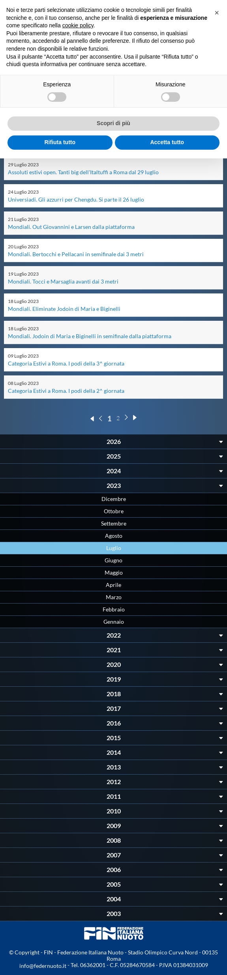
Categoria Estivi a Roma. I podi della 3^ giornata (66, 363)
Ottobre (114, 511)
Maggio (114, 572)
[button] (216, 12)
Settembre (113, 523)
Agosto (113, 535)
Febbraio (114, 609)
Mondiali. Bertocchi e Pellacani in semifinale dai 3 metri (76, 254)
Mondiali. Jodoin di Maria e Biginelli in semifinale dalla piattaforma (89, 336)
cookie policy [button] (78, 25)
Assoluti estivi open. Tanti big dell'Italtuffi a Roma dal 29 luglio (83, 172)
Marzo (114, 597)
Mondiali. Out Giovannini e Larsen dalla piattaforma (71, 226)
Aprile (113, 584)
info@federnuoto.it (42, 965)
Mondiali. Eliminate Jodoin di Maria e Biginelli (64, 308)
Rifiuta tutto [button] (59, 142)
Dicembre (113, 498)
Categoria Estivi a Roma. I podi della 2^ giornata (66, 390)
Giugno (113, 560)
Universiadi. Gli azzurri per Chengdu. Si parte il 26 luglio (76, 199)
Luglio (113, 548)
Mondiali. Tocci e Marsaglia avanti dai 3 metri (63, 281)
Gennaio (113, 621)
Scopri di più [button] (113, 123)
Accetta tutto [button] (167, 142)
